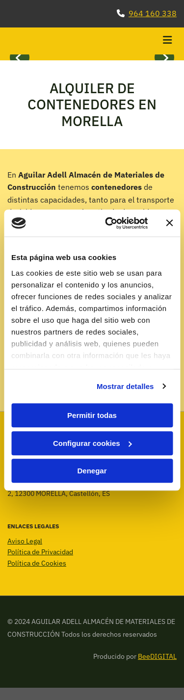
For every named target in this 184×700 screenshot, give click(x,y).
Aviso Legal (24, 541)
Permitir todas (92, 415)
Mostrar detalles (125, 386)
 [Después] (164, 57)
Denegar (91, 471)
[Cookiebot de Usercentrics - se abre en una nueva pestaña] (110, 223)
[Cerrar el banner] (169, 223)
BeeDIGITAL (157, 656)
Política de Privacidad (40, 551)
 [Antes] (19, 57)
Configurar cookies (92, 443)
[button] (148, 41)
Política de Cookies (36, 563)
